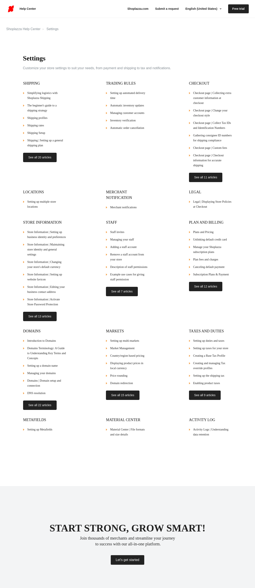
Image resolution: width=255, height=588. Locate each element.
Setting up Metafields (39, 422)
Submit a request (167, 8)
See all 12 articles (205, 284)
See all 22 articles (39, 400)
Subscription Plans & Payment (211, 272)
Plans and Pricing (203, 229)
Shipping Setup (36, 132)
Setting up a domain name (42, 361)
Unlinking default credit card (210, 237)
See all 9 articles (205, 390)
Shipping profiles (37, 118)
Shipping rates (35, 125)
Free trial (238, 8)
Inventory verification (123, 120)
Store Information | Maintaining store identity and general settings (45, 247)
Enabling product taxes (206, 378)
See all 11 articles (205, 177)
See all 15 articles (122, 390)
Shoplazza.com (137, 8)
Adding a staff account (123, 244)
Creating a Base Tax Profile (209, 351)
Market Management (122, 343)
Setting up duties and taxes (208, 336)
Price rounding (118, 371)
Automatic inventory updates (127, 105)
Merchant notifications (123, 205)
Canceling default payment (209, 264)
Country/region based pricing (127, 351)
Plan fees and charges (205, 257)
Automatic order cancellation (127, 127)
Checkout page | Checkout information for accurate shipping (208, 160)
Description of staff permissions (128, 264)
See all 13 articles (39, 314)
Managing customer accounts (127, 113)
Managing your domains (41, 368)
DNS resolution (36, 388)
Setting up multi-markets (124, 336)
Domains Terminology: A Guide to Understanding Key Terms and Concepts (46, 348)
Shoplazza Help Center (23, 29)
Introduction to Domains (41, 336)
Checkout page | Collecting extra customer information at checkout (212, 98)
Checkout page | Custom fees (210, 147)
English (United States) (201, 8)
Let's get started (127, 560)
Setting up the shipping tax (208, 371)
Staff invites (117, 229)
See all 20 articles (39, 157)
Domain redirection (121, 378)
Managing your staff (122, 237)
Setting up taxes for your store (210, 343)
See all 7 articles (122, 289)
